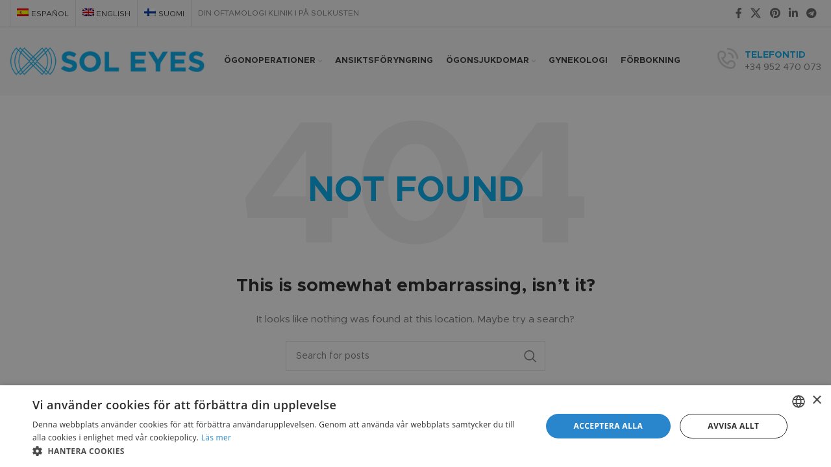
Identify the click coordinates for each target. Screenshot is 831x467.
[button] (279, 450)
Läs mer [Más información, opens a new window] (216, 437)
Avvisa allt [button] (733, 425)
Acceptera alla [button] (608, 425)
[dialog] (415, 426)
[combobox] (798, 401)
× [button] (816, 400)
